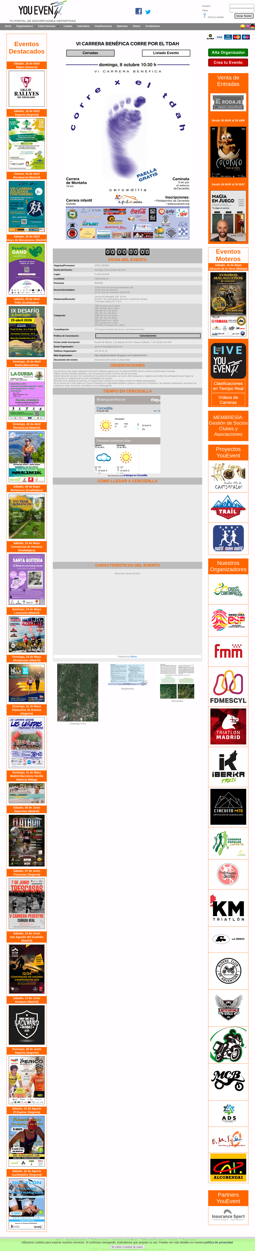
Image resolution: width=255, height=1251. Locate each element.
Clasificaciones (103, 26)
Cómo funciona (46, 26)
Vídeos (136, 26)
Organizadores (24, 26)
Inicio (8, 26)
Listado (68, 26)
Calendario (83, 26)
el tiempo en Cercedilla (135, 475)
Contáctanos (152, 26)
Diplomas (122, 26)
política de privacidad (218, 1242)
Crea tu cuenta (216, 17)
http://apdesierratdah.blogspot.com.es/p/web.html (121, 355)
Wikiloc (133, 656)
